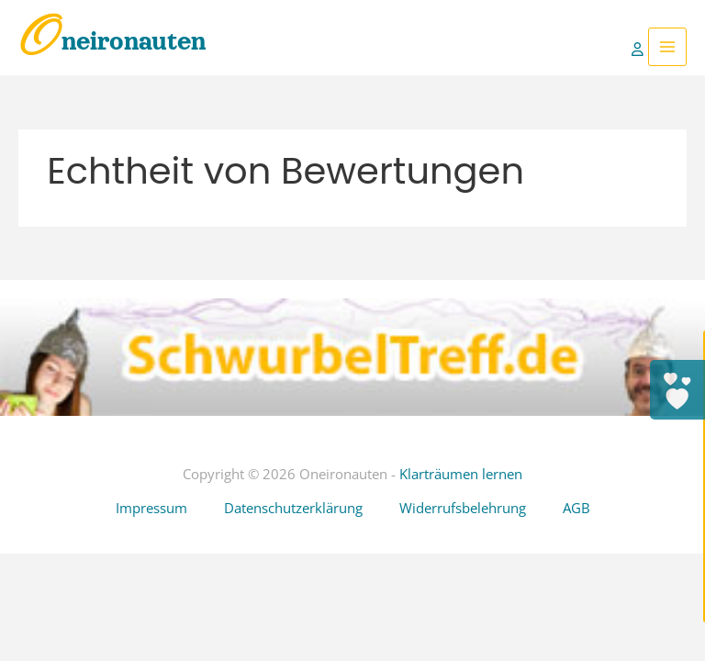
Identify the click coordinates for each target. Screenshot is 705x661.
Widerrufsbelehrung (462, 508)
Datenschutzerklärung (293, 508)
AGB (576, 508)
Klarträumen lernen (460, 474)
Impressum (151, 508)
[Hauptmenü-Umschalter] (667, 47)
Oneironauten (112, 41)
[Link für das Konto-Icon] (640, 47)
